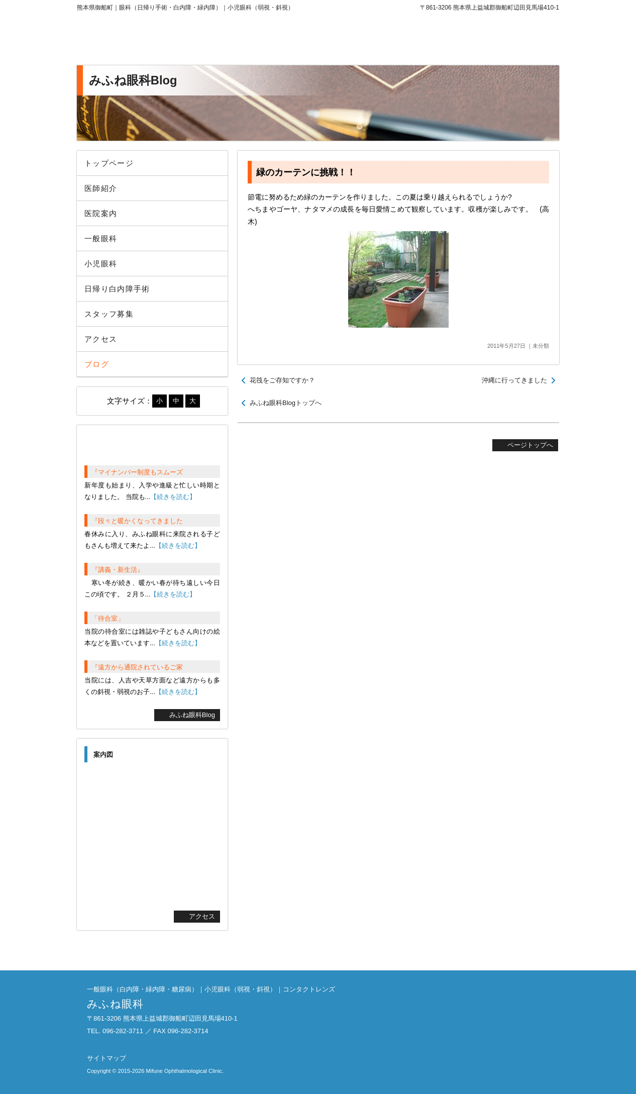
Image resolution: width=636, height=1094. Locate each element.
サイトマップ (106, 1058)
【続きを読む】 (173, 497)
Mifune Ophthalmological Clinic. (185, 1071)
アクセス (100, 339)
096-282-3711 (476, 40)
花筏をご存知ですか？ (282, 380)
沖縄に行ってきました (514, 380)
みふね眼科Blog (192, 715)
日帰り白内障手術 (117, 288)
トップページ (109, 163)
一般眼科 (100, 238)
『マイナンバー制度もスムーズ (137, 472)
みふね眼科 (160, 40)
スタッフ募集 (109, 314)
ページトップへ (530, 445)
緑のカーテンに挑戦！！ (306, 172)
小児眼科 (100, 263)
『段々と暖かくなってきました (137, 521)
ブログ (96, 364)
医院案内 (100, 213)
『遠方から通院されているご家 (137, 667)
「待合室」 (107, 618)
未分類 (541, 346)
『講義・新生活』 (117, 569)
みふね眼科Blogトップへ (286, 403)
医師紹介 (100, 188)
